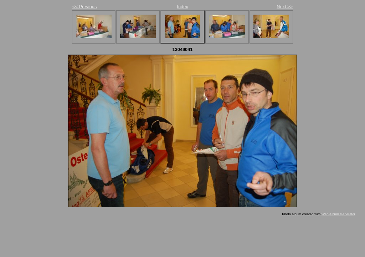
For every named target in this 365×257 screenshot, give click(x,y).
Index (182, 6)
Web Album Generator (338, 214)
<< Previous (84, 6)
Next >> (285, 6)
